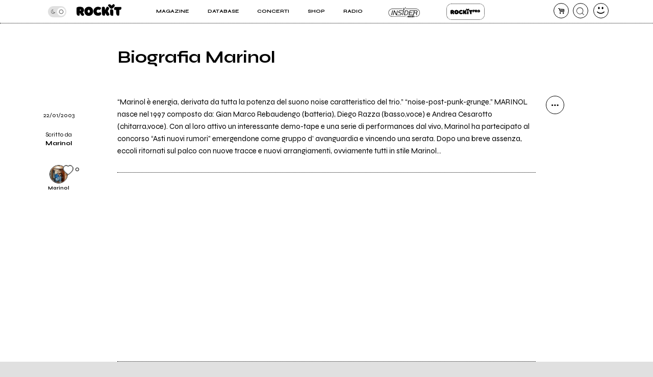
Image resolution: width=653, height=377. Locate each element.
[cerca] (580, 10)
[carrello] (561, 10)
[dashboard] (601, 10)
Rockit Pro (465, 12)
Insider (404, 11)
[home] (99, 11)
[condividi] (555, 105)
